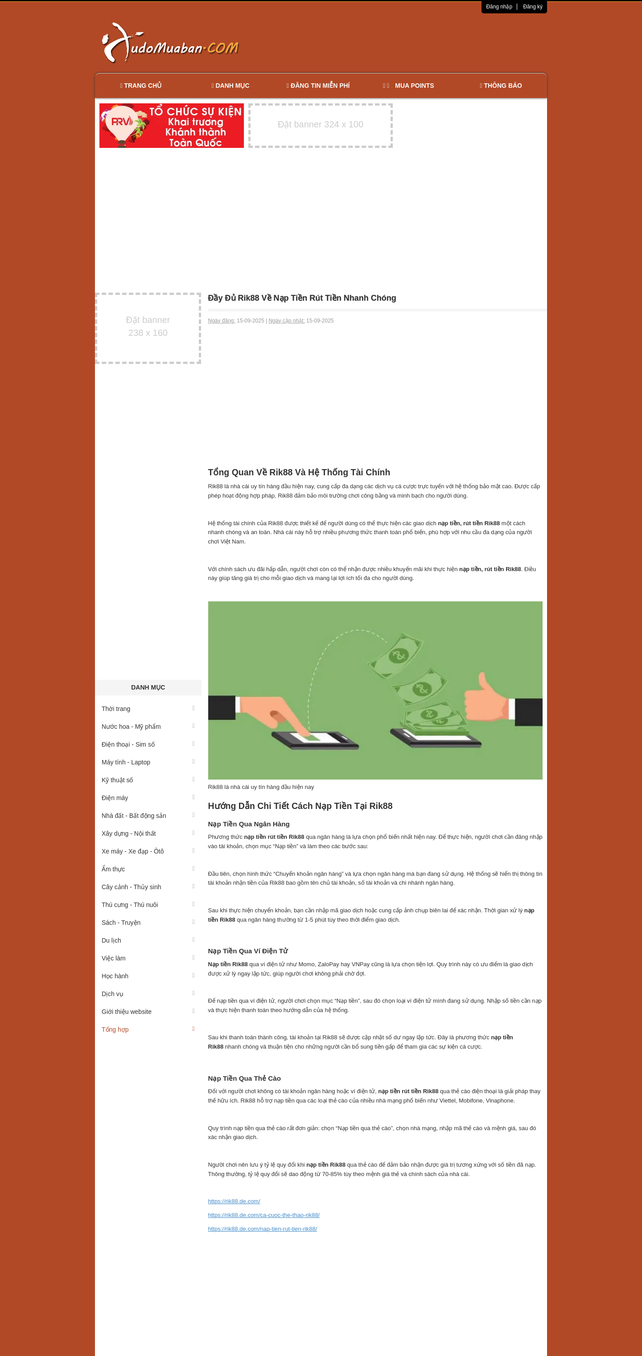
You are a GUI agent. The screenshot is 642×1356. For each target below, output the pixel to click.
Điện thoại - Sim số (148, 744)
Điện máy (148, 797)
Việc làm (148, 958)
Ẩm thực (148, 869)
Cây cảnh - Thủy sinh (148, 886)
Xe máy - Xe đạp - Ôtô (148, 851)
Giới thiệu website (148, 1011)
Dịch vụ (148, 993)
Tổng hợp (148, 1029)
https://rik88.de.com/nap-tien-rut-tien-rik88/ (262, 1228)
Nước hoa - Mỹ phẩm (148, 726)
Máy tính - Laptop (148, 762)
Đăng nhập (499, 7)
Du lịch (148, 940)
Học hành (148, 976)
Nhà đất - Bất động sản (148, 815)
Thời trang (148, 708)
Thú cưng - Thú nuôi (148, 904)
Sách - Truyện (148, 922)
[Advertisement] (415, 42)
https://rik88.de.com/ (234, 1201)
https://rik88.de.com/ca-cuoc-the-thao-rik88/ (264, 1215)
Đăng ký (533, 7)
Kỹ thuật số (148, 780)
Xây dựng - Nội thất (148, 833)
